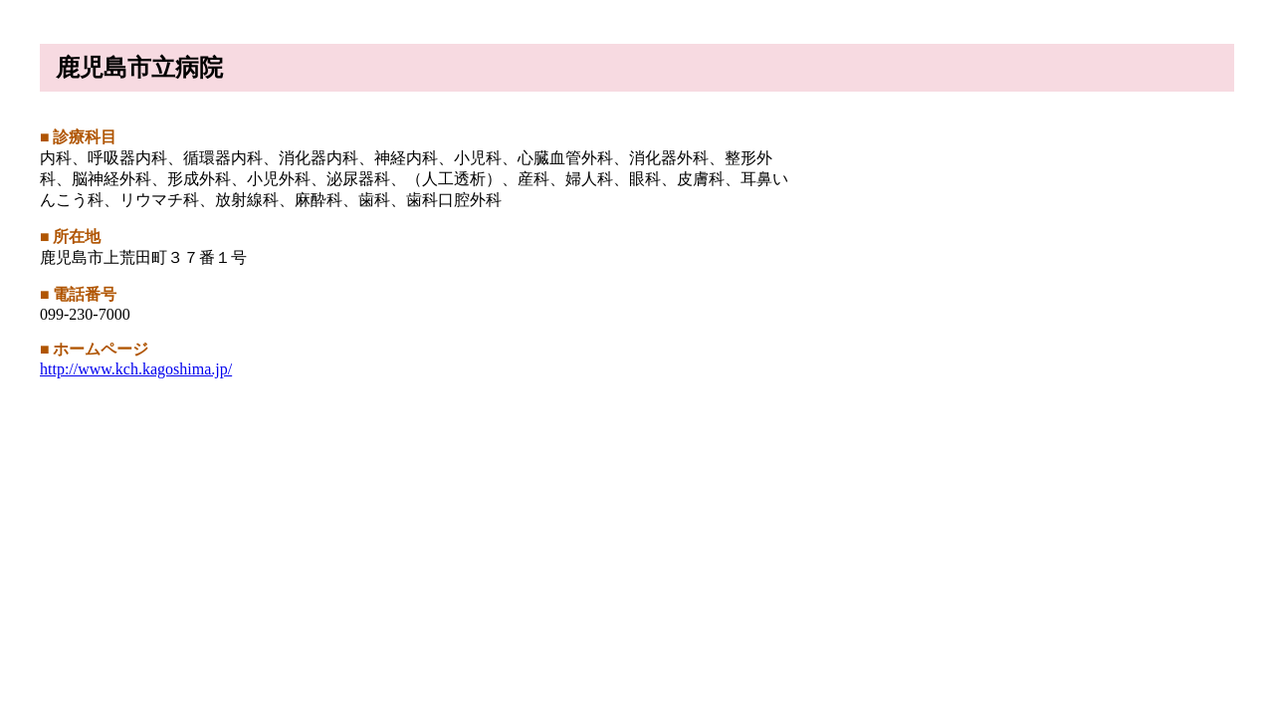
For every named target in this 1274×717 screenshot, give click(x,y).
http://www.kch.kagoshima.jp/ (136, 368)
